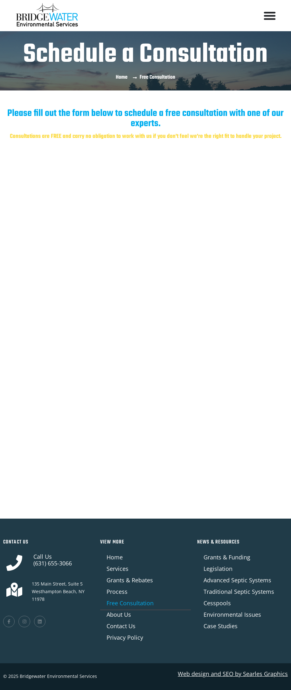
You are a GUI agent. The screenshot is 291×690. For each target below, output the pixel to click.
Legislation (218, 568)
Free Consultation (130, 603)
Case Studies (221, 626)
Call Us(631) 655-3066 (52, 560)
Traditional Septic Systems (239, 591)
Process (117, 591)
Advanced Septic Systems (237, 580)
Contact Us (121, 626)
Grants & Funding (227, 557)
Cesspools (217, 603)
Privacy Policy (125, 637)
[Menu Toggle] (269, 15)
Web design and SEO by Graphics (233, 674)
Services (117, 568)
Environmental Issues (232, 614)
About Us (119, 614)
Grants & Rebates (130, 580)
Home (115, 557)
